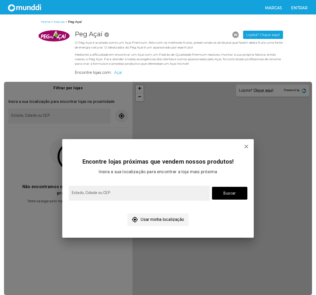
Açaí (118, 72)
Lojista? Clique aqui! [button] (263, 35)
